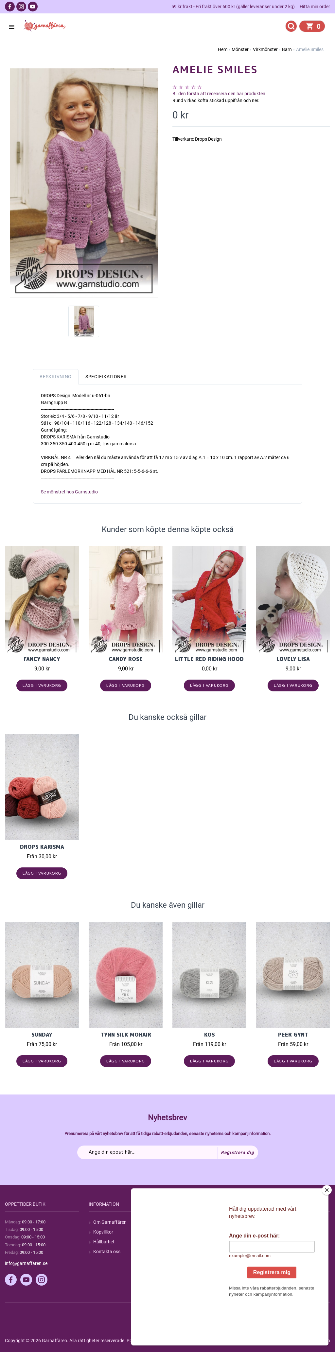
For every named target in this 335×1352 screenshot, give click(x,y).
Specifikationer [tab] (106, 376)
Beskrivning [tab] (56, 376)
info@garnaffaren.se (26, 1263)
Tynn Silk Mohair (125, 1034)
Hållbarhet (104, 1241)
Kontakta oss (106, 1251)
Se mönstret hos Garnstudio (69, 491)
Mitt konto (271, 1222)
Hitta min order (315, 6)
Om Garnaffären (110, 1222)
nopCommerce (166, 1340)
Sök (181, 1222)
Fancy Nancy (42, 659)
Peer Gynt (293, 1034)
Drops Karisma (42, 846)
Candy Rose (126, 659)
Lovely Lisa (293, 659)
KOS (209, 1034)
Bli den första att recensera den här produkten (218, 93)
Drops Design (208, 139)
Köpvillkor (103, 1232)
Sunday (41, 1034)
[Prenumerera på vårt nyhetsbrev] (167, 1152)
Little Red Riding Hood (209, 659)
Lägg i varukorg (42, 685)
